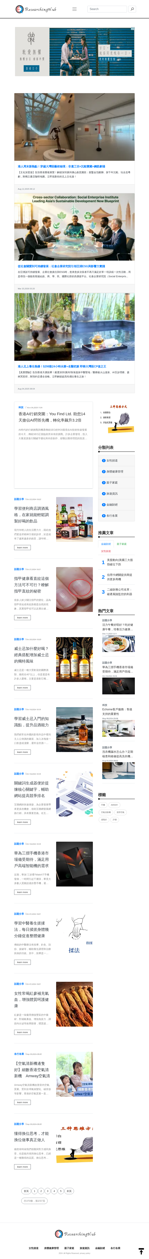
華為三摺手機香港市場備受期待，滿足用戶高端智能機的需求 (31, 859)
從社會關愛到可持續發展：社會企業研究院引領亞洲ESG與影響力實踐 (61, 266)
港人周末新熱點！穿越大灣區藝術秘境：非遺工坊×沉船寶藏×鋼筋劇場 (61, 166)
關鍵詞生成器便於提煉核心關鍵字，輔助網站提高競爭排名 (31, 789)
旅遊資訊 (110, 493)
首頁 (26, 1191)
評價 (115, 820)
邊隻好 (104, 820)
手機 (103, 805)
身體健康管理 (112, 471)
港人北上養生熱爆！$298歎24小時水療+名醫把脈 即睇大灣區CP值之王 (62, 366)
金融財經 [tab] (106, 544)
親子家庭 (110, 482)
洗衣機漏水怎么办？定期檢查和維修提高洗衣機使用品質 (117, 756)
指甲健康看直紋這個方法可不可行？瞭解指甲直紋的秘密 (31, 584)
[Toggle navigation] (74, 9)
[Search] (107, 9)
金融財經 (110, 504)
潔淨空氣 (120, 812)
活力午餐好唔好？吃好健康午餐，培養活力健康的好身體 (117, 629)
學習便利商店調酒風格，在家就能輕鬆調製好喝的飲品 (31, 514)
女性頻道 (110, 460)
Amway (114, 805)
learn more (22, 547)
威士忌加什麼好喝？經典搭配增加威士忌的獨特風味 (31, 654)
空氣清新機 (106, 812)
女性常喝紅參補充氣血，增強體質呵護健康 (31, 999)
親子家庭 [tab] (122, 544)
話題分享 (19, 499)
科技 (21, 407)
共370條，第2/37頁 (34, 1200)
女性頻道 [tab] (106, 551)
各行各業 (19, 1054)
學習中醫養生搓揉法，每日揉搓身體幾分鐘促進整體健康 (31, 929)
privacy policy (85, 1253)
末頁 (69, 1191)
